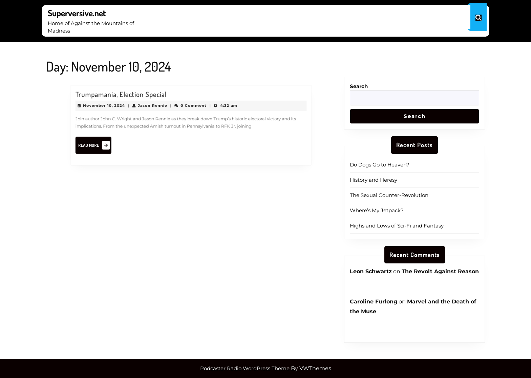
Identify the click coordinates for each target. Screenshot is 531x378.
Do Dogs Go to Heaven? (379, 164)
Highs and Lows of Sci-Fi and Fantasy (397, 225)
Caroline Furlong (373, 301)
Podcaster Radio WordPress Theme (245, 368)
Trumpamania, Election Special (128, 97)
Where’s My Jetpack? (377, 210)
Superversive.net (77, 12)
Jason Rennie (157, 107)
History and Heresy (373, 180)
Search (359, 86)
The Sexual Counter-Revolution (389, 195)
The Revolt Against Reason (440, 271)
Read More (105, 144)
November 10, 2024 (113, 107)
